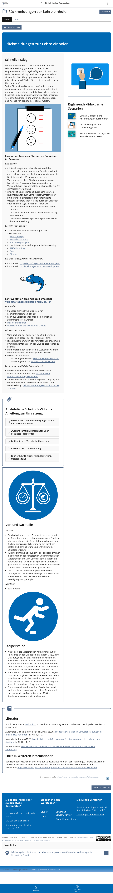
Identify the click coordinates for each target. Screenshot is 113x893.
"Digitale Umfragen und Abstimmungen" (40, 263)
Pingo (12, 251)
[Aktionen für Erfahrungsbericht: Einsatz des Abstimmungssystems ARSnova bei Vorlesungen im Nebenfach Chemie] (106, 853)
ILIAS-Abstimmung (19, 239)
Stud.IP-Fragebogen (19, 242)
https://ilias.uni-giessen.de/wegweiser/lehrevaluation (78, 777)
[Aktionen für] (105, 12)
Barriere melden (63, 873)
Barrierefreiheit (47, 873)
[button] (32, 422)
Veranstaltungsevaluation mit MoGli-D (28, 301)
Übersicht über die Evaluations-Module (26, 325)
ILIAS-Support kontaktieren (27, 873)
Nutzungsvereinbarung (82, 873)
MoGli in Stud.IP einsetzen (46, 358)
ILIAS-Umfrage (17, 236)
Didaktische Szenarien (57, 3)
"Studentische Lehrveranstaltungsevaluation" (28, 375)
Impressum (9, 873)
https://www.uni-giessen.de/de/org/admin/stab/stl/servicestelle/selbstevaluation (57, 767)
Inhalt (6, 19)
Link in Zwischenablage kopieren (16, 869)
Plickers (13, 254)
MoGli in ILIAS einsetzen (43, 361)
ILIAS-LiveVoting (17, 248)
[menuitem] (36, 888)
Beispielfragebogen (16, 322)
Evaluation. (30, 724)
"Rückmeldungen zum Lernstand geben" (40, 266)
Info (17, 19)
